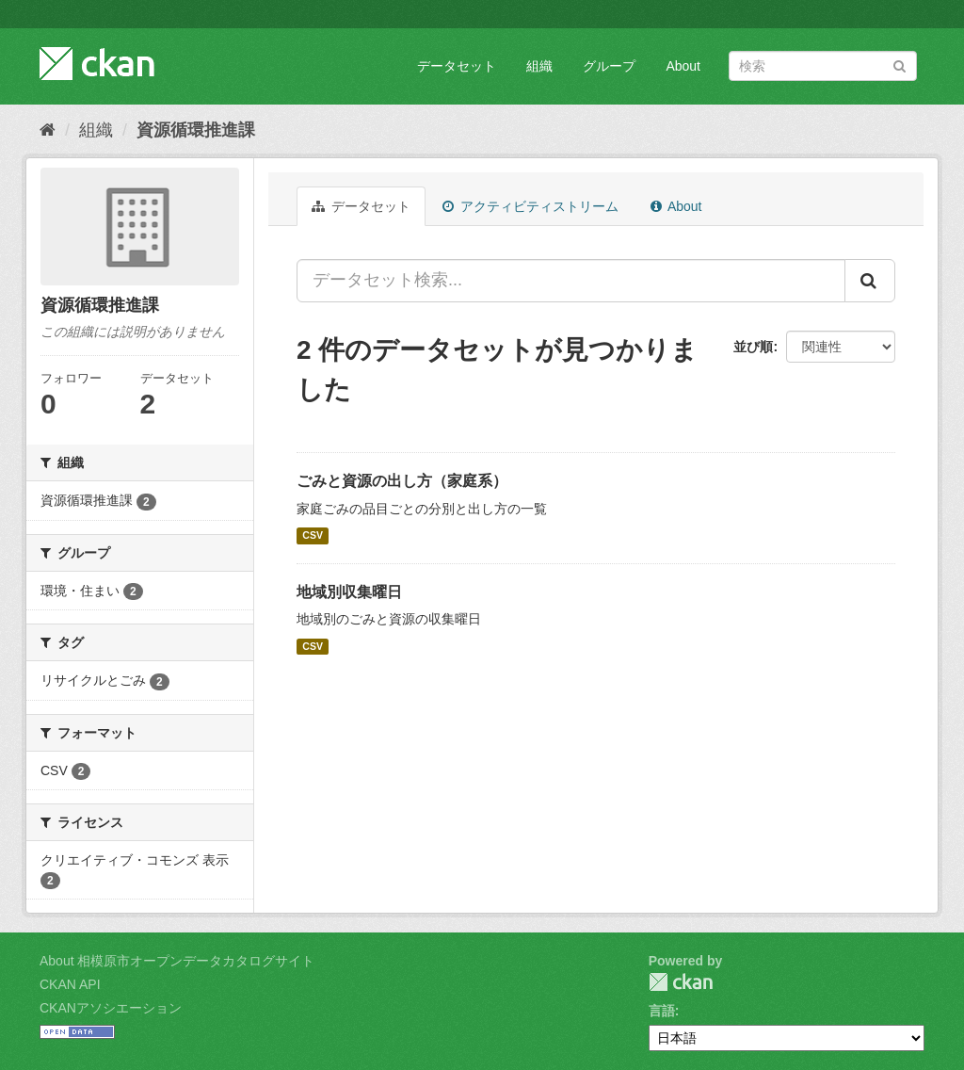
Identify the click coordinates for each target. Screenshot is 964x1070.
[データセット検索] (823, 66)
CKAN (681, 982)
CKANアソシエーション (111, 1007)
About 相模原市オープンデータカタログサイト (177, 960)
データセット (456, 65)
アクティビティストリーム (530, 206)
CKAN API (70, 984)
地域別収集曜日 (349, 592)
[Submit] (900, 65)
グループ (609, 65)
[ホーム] (48, 130)
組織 (539, 65)
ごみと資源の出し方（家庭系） (402, 481)
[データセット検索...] (571, 280)
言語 (662, 1010)
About (683, 65)
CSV (312, 536)
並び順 (753, 346)
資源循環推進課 (196, 130)
